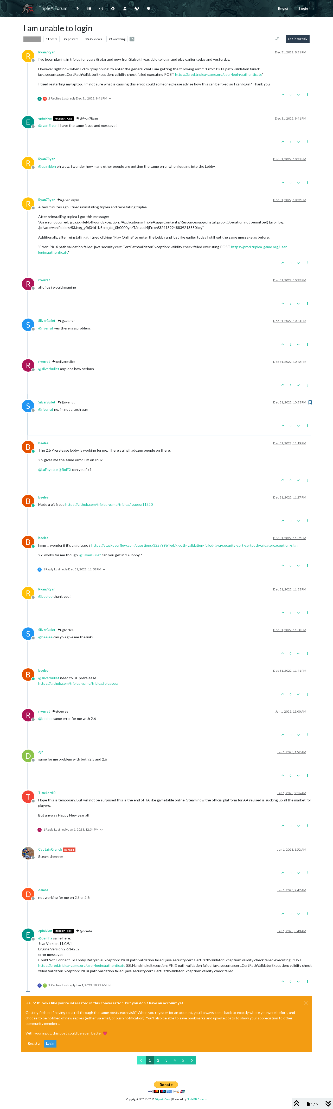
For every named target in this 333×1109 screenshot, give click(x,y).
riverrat (44, 280)
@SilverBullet (63, 362)
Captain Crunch (50, 849)
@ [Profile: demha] (45, 938)
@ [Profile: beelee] (45, 596)
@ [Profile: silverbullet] (48, 368)
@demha (84, 931)
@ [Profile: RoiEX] (65, 469)
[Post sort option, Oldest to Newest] (277, 38)
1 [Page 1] (150, 1060)
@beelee (66, 630)
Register (34, 1043)
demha (43, 890)
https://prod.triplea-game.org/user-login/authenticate (218, 74)
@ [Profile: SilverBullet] (90, 555)
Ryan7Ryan (46, 52)
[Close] (306, 1003)
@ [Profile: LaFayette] (48, 469)
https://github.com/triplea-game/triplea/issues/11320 (109, 504)
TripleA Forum (53, 8)
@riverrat (66, 321)
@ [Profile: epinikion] (47, 166)
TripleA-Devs (162, 1099)
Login (50, 1043)
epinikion (45, 118)
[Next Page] (191, 1060)
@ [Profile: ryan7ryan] (47, 125)
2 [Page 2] (158, 1060)
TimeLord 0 (46, 793)
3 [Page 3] (166, 1060)
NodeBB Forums (197, 1099)
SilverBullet (46, 321)
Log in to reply (297, 39)
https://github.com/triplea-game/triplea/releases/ (78, 683)
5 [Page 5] (183, 1060)
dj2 (40, 752)
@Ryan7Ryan (87, 118)
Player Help (32, 38)
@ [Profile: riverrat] (45, 328)
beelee (43, 443)
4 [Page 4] (175, 1060)
